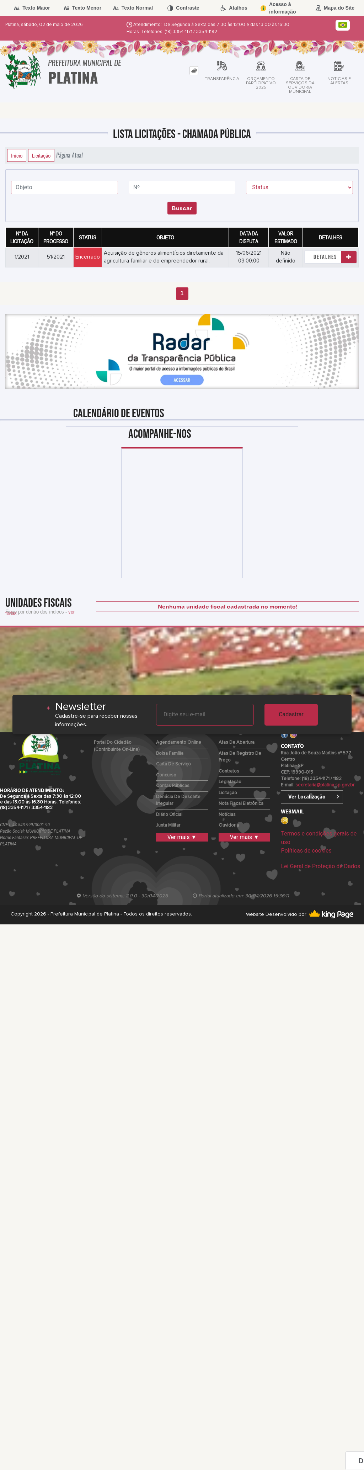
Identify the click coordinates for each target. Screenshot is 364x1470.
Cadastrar (291, 714)
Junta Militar (168, 825)
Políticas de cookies (306, 850)
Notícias (227, 814)
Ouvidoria (229, 825)
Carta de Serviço (173, 764)
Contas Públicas (172, 786)
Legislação (230, 782)
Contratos (229, 771)
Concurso (166, 775)
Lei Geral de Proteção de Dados (320, 866)
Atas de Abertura (237, 742)
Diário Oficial (169, 814)
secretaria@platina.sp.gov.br (324, 785)
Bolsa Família (169, 753)
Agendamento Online (178, 742)
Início (16, 155)
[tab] (193, 70)
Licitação (41, 155)
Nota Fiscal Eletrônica (241, 803)
